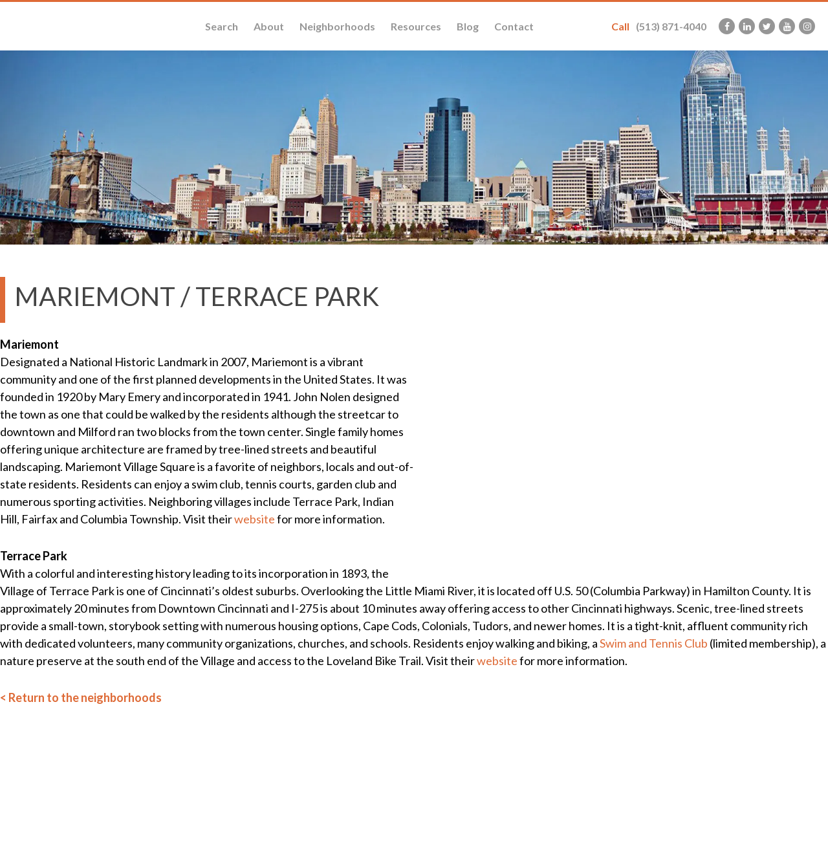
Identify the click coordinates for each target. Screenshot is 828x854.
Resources (416, 26)
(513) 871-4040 (658, 26)
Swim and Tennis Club (654, 643)
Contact (514, 26)
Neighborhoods (337, 26)
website (254, 519)
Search (221, 26)
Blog (468, 26)
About (269, 26)
